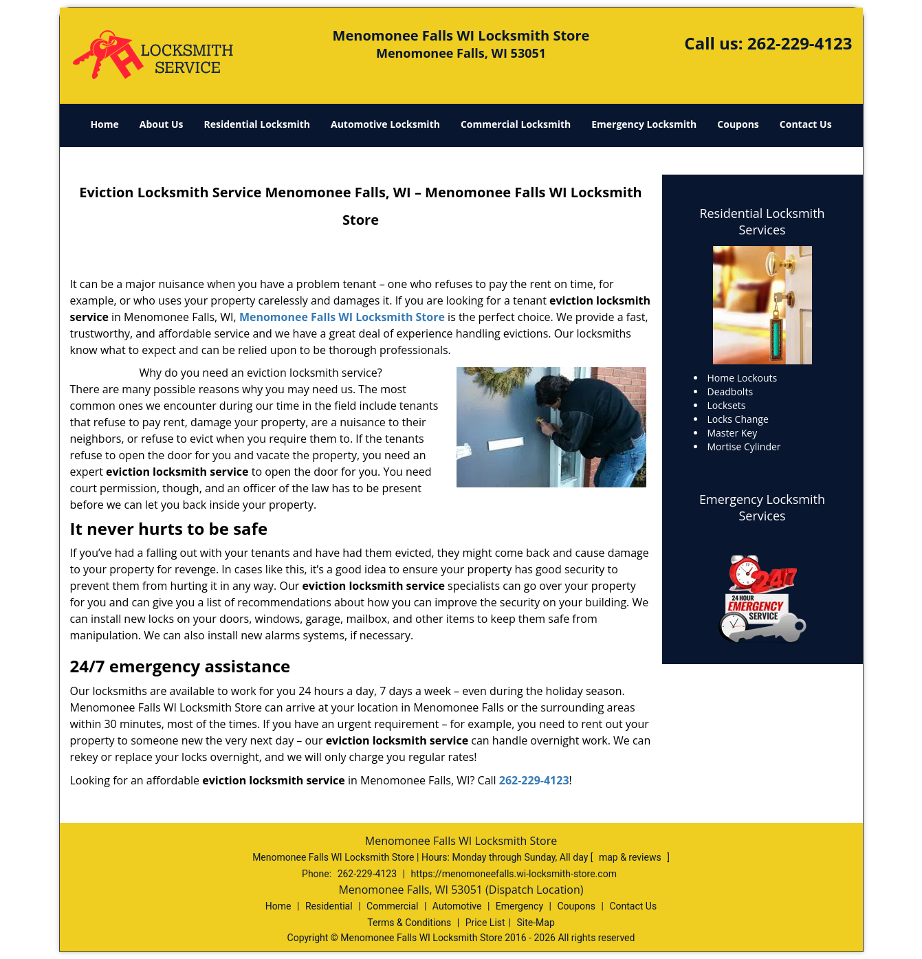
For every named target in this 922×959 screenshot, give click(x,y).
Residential (329, 906)
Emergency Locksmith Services (762, 507)
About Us (162, 124)
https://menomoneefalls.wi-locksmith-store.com (513, 873)
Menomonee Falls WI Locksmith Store (342, 316)
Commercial (392, 906)
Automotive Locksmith (385, 124)
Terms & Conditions (409, 922)
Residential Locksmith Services (761, 221)
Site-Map (536, 922)
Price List (485, 922)
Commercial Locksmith (516, 124)
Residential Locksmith (257, 124)
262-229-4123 (800, 43)
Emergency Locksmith (643, 124)
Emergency (519, 906)
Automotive (457, 906)
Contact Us (806, 124)
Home (104, 124)
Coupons (737, 124)
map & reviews (631, 857)
